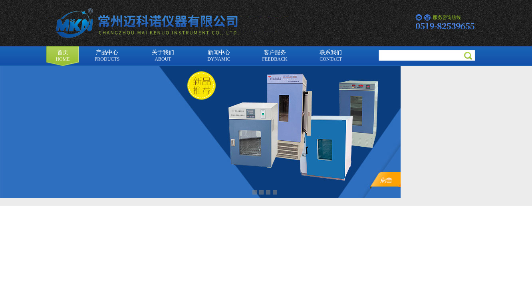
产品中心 (107, 55)
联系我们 (331, 55)
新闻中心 (218, 55)
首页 (62, 55)
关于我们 (163, 55)
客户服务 (274, 55)
